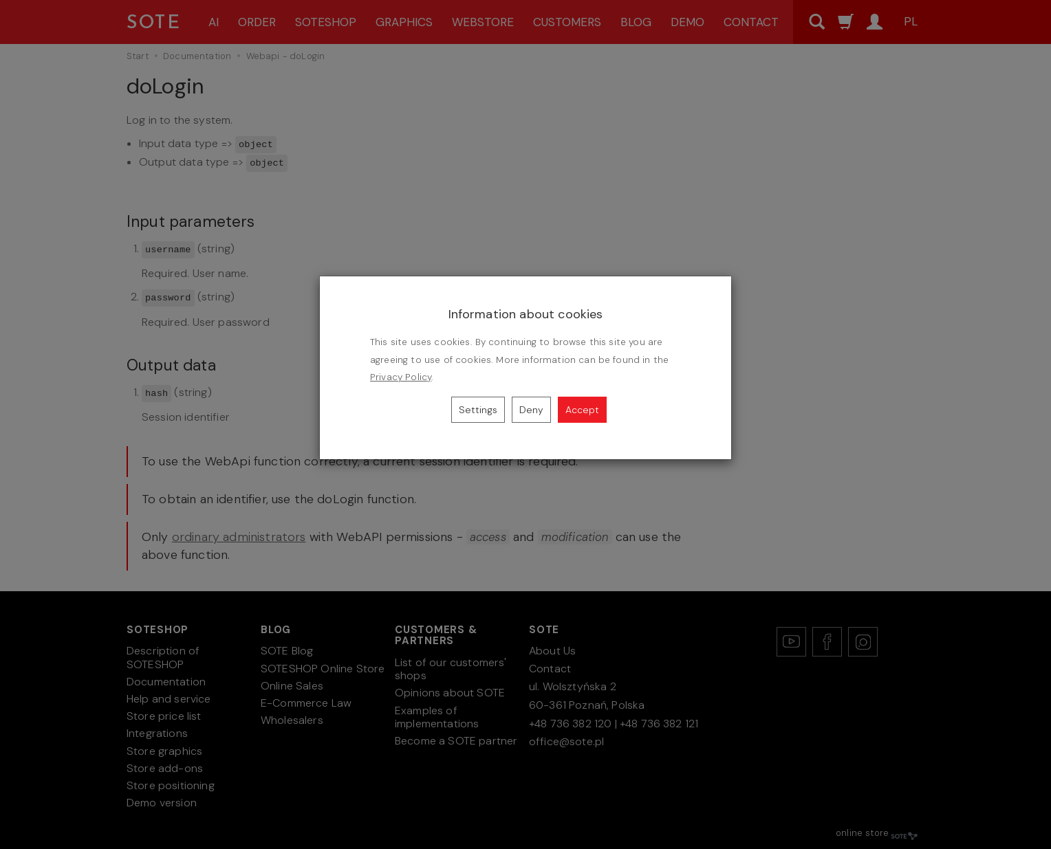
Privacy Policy (400, 377)
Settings (478, 410)
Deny (531, 410)
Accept (582, 410)
